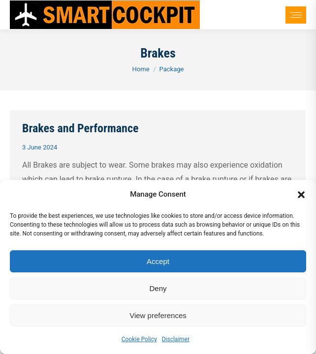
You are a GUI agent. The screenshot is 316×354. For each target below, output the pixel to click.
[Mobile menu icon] (295, 15)
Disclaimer (176, 339)
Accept (158, 261)
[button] (301, 195)
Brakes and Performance (80, 128)
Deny (157, 288)
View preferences (158, 315)
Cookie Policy (139, 339)
